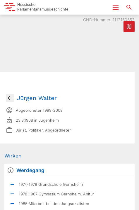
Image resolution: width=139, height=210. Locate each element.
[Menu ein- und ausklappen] (115, 7)
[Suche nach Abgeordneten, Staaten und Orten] (129, 7)
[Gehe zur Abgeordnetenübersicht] (10, 98)
